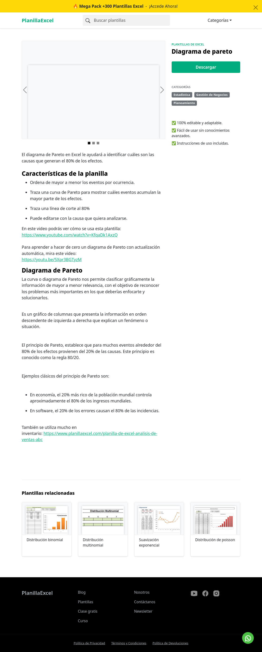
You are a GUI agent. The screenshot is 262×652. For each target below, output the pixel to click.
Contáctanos (144, 602)
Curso (83, 620)
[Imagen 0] (89, 143)
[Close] (255, 7)
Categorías (218, 20)
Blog (82, 592)
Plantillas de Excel (188, 44)
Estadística (181, 95)
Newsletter (143, 611)
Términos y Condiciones (128, 643)
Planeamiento (184, 103)
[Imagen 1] (93, 143)
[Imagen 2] (98, 143)
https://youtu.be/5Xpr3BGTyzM (52, 259)
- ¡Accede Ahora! (125, 6)
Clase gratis (87, 611)
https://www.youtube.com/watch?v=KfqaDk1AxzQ (70, 235)
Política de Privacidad (89, 643)
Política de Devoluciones (170, 643)
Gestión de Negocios (212, 95)
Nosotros (142, 592)
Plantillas (85, 602)
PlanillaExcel (38, 20)
